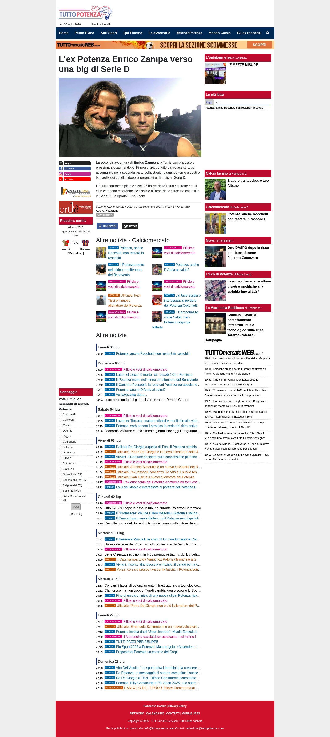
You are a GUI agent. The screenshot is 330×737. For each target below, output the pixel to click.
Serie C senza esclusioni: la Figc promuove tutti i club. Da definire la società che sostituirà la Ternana (180, 554)
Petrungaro (69, 463)
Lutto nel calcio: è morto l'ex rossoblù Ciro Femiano (149, 374)
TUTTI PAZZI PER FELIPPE (131, 642)
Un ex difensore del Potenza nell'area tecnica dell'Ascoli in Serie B (154, 544)
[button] (76, 506)
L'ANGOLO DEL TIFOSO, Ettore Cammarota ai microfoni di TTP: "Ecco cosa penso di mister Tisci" (188, 688)
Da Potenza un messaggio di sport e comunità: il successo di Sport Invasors (167, 673)
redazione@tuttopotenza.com (205, 728)
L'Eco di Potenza (219, 274)
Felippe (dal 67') (72, 485)
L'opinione (214, 57)
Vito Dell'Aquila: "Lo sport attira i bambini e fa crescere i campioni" (159, 668)
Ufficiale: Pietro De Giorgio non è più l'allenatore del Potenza (156, 605)
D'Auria (67, 430)
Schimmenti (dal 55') (75, 479)
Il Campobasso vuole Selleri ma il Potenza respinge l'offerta (155, 518)
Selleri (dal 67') (72, 490)
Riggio (67, 436)
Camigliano (69, 441)
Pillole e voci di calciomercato (136, 369)
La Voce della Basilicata (225, 308)
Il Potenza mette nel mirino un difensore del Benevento (126, 270)
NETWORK (137, 713)
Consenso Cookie (154, 706)
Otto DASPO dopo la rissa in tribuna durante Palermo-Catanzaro (153, 508)
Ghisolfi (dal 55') (72, 474)
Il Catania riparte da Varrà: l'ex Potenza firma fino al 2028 (153, 559)
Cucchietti (69, 414)
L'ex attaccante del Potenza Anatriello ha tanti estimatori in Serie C (164, 482)
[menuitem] (267, 33)
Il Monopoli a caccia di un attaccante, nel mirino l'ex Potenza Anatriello (166, 636)
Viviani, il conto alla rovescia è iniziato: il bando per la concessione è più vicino (169, 564)
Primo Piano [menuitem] (84, 33)
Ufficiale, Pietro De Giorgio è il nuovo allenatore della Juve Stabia (159, 452)
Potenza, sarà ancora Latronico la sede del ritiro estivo (151, 426)
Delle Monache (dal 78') (74, 498)
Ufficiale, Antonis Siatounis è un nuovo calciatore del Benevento (158, 467)
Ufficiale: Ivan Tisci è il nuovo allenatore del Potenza (125, 300)
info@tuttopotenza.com (159, 728)
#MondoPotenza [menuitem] (189, 33)
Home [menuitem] (63, 33)
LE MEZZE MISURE (242, 65)
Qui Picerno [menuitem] (132, 33)
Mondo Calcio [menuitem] (220, 33)
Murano (67, 425)
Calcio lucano (217, 173)
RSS (197, 713)
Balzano (68, 447)
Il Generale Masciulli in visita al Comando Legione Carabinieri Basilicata (164, 539)
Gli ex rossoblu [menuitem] (249, 33)
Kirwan (67, 458)
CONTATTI (173, 713)
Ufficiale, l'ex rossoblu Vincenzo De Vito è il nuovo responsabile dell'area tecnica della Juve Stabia (184, 472)
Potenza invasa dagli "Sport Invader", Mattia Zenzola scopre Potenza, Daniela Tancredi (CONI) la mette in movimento (198, 631)
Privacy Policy (177, 706)
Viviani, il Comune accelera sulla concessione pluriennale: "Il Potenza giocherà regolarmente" (180, 457)
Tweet (130, 226)
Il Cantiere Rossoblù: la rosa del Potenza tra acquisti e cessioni (157, 384)
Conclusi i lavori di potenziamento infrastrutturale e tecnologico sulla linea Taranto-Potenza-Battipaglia (180, 585)
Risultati (76, 514)
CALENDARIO (155, 713)
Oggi (209, 102)
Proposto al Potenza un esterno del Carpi (141, 652)
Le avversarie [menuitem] (159, 33)
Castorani (69, 419)
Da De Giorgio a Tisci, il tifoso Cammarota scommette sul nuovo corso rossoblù (169, 678)
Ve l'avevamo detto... (126, 395)
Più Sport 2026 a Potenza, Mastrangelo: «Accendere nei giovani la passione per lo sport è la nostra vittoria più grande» (199, 647)
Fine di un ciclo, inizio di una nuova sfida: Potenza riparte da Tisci (159, 595)
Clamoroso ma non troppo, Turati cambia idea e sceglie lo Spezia (153, 590)
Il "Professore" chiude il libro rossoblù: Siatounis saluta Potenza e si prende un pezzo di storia (180, 513)
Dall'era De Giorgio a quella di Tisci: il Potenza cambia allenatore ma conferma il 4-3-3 (174, 447)
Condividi (107, 226)
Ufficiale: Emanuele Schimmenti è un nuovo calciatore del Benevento (162, 626)
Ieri (217, 102)
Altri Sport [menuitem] (109, 33)
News (210, 240)
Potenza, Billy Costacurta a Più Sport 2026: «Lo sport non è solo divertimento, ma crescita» (178, 683)
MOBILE (187, 713)
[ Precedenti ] (76, 253)
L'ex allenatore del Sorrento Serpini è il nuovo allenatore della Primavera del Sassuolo (169, 523)
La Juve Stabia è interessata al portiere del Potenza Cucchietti (182, 300)
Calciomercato (115, 206)
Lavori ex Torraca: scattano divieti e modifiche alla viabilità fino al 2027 (163, 421)
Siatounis (68, 468)
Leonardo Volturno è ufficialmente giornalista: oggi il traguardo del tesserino (161, 431)
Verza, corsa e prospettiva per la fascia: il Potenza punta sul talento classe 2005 (170, 569)
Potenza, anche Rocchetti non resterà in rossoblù (126, 253)
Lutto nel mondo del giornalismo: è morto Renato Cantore (147, 400)
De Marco (69, 452)
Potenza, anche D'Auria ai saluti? (135, 389)
